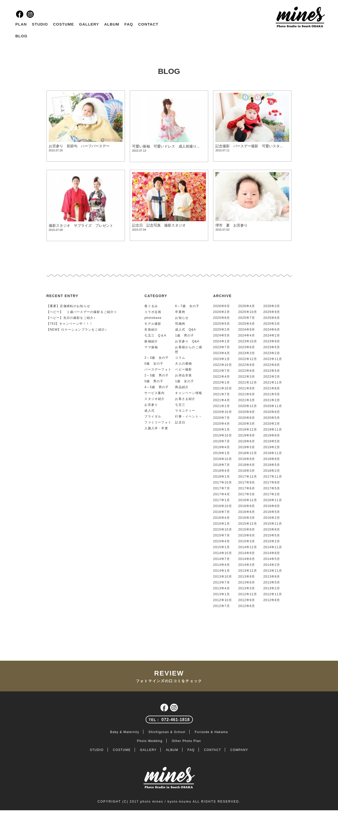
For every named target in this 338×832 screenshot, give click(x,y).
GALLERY (89, 24)
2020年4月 (221, 423)
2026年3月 (271, 306)
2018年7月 (221, 465)
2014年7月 (221, 559)
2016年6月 (246, 512)
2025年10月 (247, 312)
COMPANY (239, 750)
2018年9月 (246, 459)
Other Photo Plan (186, 741)
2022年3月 (246, 376)
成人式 (149, 410)
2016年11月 (272, 500)
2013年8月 (271, 576)
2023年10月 (247, 341)
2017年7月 (221, 488)
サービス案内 (154, 393)
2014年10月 (222, 553)
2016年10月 (222, 506)
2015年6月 (246, 535)
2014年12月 (247, 547)
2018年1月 (221, 476)
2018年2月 (271, 471)
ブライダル (152, 416)
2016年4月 (221, 518)
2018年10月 (222, 459)
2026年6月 (221, 306)
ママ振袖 (151, 347)
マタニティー (185, 410)
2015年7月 (221, 535)
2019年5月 (271, 441)
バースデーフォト (157, 369)
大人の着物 (183, 363)
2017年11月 (272, 476)
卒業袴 (180, 312)
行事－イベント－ (188, 416)
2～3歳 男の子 (156, 375)
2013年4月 (221, 588)
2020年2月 (271, 423)
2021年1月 (221, 406)
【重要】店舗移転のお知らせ (68, 306)
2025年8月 (221, 318)
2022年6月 (246, 371)
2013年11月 (272, 570)
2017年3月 (246, 494)
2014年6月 (246, 559)
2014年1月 (221, 570)
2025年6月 (271, 318)
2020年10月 (222, 412)
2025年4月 (246, 323)
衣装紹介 (151, 329)
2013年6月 (246, 582)
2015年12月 (247, 523)
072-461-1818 (169, 719)
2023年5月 (271, 347)
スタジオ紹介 (154, 399)
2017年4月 (221, 494)
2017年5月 (271, 488)
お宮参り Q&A (187, 341)
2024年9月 (246, 329)
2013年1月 (221, 594)
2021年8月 (271, 388)
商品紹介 (182, 387)
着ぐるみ (151, 306)
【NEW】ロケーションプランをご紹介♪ (76, 329)
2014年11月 (272, 547)
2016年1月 (221, 523)
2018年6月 (246, 465)
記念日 (180, 422)
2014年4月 (221, 565)
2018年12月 (247, 453)
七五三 (180, 405)
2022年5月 (271, 371)
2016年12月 (247, 500)
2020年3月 (246, 423)
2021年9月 (246, 388)
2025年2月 (221, 329)
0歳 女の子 (153, 363)
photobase (152, 318)
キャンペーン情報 (188, 393)
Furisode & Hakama (211, 732)
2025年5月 (221, 323)
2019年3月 (246, 447)
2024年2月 (271, 335)
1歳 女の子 (184, 381)
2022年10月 (222, 365)
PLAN (21, 24)
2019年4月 (221, 447)
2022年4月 (221, 376)
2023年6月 (246, 347)
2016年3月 (246, 518)
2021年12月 (247, 382)
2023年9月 (271, 341)
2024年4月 (246, 335)
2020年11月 (272, 406)
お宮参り (151, 405)
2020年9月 (246, 412)
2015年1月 (221, 547)
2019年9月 (246, 435)
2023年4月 (221, 353)
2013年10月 (222, 576)
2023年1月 (221, 359)
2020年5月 (271, 418)
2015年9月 (246, 529)
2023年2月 (271, 353)
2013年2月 (271, 588)
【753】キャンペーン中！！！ (69, 323)
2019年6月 (246, 441)
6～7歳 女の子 (187, 306)
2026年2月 (221, 312)
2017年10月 (222, 482)
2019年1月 (221, 453)
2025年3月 (271, 323)
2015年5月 (271, 535)
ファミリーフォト (157, 422)
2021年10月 (222, 388)
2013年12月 (247, 570)
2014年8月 (271, 553)
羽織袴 (180, 323)
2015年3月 (246, 541)
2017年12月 (247, 476)
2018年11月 (272, 453)
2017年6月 (246, 488)
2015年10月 (222, 529)
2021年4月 (221, 400)
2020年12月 (247, 406)
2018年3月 (246, 471)
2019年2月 (271, 447)
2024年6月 (271, 329)
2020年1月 (221, 429)
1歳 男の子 (184, 335)
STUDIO (40, 24)
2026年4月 (246, 306)
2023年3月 (246, 353)
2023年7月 (221, 347)
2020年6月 (246, 418)
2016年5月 (271, 512)
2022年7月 (221, 371)
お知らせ (182, 318)
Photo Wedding (149, 741)
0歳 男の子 (153, 381)
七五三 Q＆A (155, 335)
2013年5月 (271, 582)
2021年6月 (246, 394)
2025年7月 (246, 318)
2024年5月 (221, 335)
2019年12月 (247, 429)
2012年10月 (222, 600)
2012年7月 (221, 606)
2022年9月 (246, 365)
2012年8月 (271, 600)
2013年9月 (246, 576)
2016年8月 (271, 506)
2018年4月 (221, 471)
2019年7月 (221, 441)
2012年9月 (246, 600)
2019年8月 (271, 435)
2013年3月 (246, 588)
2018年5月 (271, 465)
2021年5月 (271, 394)
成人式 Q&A (185, 329)
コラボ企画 (152, 312)
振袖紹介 (151, 341)
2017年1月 (221, 500)
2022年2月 (271, 376)
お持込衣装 (183, 375)
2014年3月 (246, 565)
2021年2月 (271, 400)
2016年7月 (221, 512)
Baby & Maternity (124, 732)
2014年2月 (271, 565)
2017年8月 (271, 482)
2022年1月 (221, 382)
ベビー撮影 (183, 369)
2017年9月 (246, 482)
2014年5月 (271, 559)
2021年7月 (221, 394)
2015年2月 (271, 541)
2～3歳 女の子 (156, 357)
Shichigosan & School (166, 732)
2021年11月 (272, 382)
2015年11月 (272, 523)
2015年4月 (221, 541)
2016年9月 (246, 506)
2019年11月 (272, 429)
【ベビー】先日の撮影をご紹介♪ (71, 318)
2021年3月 (246, 400)
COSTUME (63, 24)
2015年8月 (271, 529)
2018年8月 (271, 459)
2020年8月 (271, 412)
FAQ (128, 24)
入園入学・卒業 (156, 428)
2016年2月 (271, 518)
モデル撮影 (152, 323)
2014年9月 (246, 553)
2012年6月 (246, 606)
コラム (180, 357)
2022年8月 (271, 365)
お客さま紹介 (185, 399)
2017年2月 (271, 494)
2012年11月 (272, 594)
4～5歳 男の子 (156, 387)
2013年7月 (221, 582)
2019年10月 (222, 435)
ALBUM (111, 24)
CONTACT (148, 24)
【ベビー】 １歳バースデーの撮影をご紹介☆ (81, 312)
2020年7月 (221, 418)
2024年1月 (221, 341)
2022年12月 (247, 359)
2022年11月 (272, 359)
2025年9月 (271, 312)
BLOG (21, 36)
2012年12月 (247, 594)
